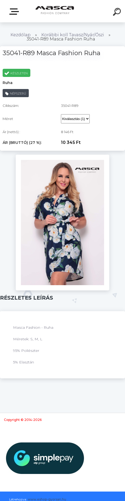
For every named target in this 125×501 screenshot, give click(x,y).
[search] (117, 13)
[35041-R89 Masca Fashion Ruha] (63, 156)
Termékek (15, 11)
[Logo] (54, 11)
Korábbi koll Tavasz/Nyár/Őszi (73, 34)
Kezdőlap (20, 34)
